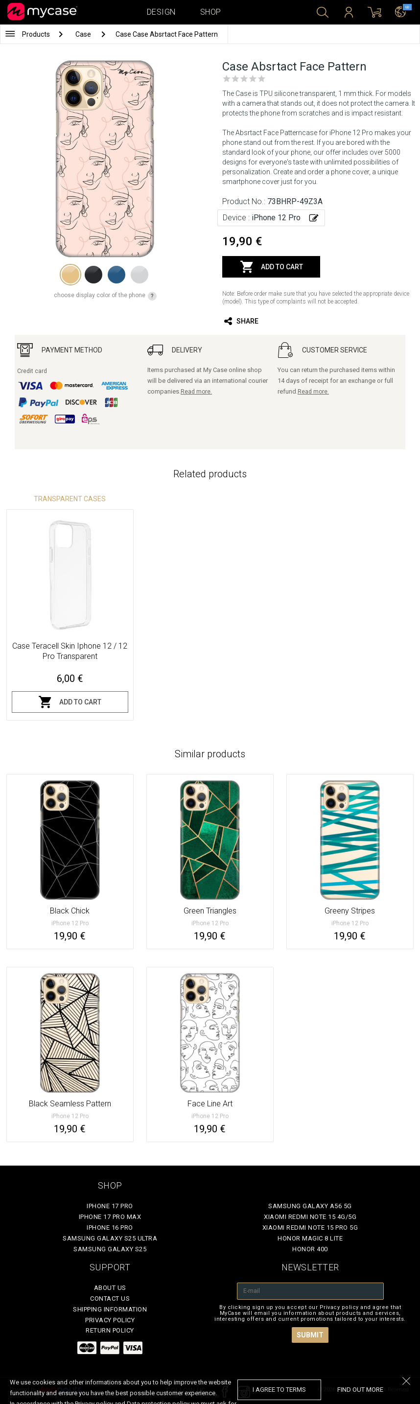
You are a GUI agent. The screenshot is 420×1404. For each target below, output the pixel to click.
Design (161, 12)
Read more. (196, 391)
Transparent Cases (70, 499)
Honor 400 (310, 1249)
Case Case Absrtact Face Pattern (167, 34)
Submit (310, 1335)
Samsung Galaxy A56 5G (310, 1206)
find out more (360, 1389)
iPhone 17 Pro (110, 1206)
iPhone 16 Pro (110, 1227)
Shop (210, 12)
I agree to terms (279, 1389)
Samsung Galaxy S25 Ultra (110, 1238)
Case (84, 34)
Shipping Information (110, 1309)
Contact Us (110, 1298)
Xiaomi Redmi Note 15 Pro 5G (310, 1227)
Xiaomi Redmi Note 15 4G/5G (310, 1216)
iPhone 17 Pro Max (110, 1216)
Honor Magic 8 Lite (310, 1238)
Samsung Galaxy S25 (109, 1249)
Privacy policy (110, 1320)
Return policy (110, 1330)
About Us (110, 1287)
